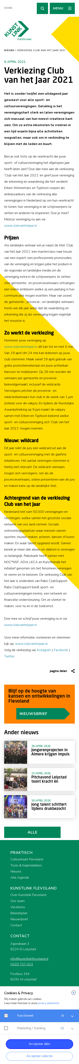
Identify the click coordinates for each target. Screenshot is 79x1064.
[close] (73, 992)
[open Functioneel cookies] (72, 1016)
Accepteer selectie (39, 1056)
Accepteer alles (39, 1044)
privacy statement (48, 1003)
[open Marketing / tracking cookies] (72, 1029)
